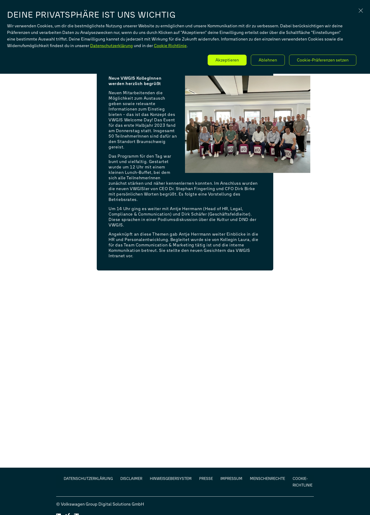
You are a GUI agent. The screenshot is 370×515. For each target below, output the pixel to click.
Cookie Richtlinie (170, 45)
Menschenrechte (267, 478)
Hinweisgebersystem (171, 478)
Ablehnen (268, 60)
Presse (206, 478)
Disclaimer (131, 478)
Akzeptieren (227, 60)
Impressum (231, 478)
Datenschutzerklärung (111, 45)
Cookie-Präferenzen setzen (323, 60)
